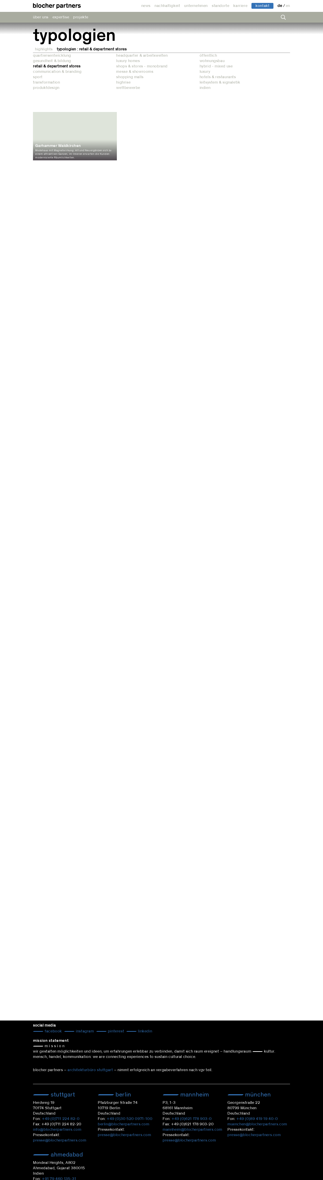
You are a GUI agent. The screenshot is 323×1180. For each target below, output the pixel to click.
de (280, 6)
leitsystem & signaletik (220, 82)
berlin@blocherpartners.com (123, 1124)
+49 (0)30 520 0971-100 (129, 1119)
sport (38, 77)
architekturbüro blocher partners (57, 6)
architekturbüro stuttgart (90, 1070)
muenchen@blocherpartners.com (257, 1124)
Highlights (44, 49)
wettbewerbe (128, 88)
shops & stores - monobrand (142, 66)
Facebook (53, 1031)
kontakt (262, 6)
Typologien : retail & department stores (92, 49)
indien (205, 88)
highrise (123, 82)
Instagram (84, 1031)
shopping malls (129, 77)
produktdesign (46, 88)
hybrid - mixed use (216, 66)
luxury (205, 72)
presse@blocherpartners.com (59, 1140)
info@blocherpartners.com (57, 1130)
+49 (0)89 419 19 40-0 (257, 1119)
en (288, 6)
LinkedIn (144, 1031)
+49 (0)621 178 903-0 (192, 1119)
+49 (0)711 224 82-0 (60, 1119)
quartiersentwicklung (52, 56)
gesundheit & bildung (52, 61)
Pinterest (115, 1031)
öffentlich (208, 56)
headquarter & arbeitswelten (142, 56)
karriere (240, 6)
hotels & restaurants (218, 77)
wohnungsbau (212, 61)
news (146, 6)
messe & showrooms (134, 72)
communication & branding (57, 72)
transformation (46, 82)
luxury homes (128, 61)
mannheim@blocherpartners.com (192, 1130)
